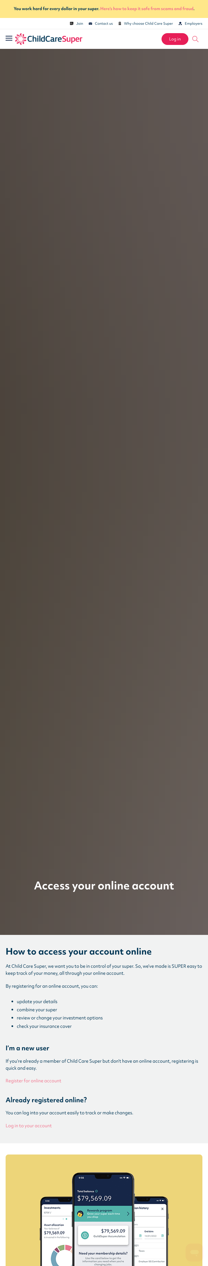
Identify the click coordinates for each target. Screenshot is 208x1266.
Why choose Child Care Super (145, 23)
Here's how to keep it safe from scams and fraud (146, 9)
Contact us (101, 23)
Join (76, 23)
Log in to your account (29, 1126)
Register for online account (33, 1081)
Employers (190, 23)
